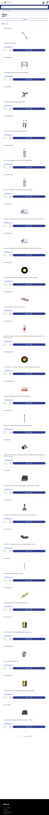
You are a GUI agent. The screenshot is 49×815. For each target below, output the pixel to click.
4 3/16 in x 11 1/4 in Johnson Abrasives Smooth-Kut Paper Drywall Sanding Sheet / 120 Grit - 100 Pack (24, 455)
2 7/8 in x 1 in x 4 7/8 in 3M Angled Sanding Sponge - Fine (18, 632)
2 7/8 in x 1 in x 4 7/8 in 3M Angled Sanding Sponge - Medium (19, 690)
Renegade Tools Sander (10, 43)
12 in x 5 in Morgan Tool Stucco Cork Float (14, 307)
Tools (8, 10)
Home (4, 10)
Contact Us (6, 813)
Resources (6, 810)
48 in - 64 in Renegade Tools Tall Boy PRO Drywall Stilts (18, 189)
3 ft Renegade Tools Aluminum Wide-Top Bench (16, 72)
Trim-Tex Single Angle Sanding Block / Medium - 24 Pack (18, 720)
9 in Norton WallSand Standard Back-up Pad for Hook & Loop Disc (21, 277)
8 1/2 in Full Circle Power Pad (11, 661)
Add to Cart (29, 50)
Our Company (7, 807)
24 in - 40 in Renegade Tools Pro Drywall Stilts (15, 131)
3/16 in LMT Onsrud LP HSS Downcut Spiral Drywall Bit (17, 425)
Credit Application (8, 812)
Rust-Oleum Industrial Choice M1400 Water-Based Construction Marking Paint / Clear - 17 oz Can (24, 337)
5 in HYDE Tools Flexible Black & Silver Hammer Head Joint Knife (20, 515)
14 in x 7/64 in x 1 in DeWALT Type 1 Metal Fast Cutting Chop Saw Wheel (22, 367)
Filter (24, 19)
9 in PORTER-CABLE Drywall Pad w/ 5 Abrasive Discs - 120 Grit (20, 544)
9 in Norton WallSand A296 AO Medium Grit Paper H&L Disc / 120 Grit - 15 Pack (24, 219)
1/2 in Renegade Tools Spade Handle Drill (14, 101)
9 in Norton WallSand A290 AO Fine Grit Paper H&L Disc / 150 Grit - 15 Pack (23, 248)
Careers (5, 809)
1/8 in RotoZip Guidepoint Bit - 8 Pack (13, 573)
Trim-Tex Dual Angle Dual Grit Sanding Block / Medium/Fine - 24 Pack (21, 485)
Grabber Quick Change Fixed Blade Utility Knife (16, 602)
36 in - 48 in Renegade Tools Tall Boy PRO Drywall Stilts (18, 160)
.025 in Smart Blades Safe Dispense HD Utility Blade (17, 396)
